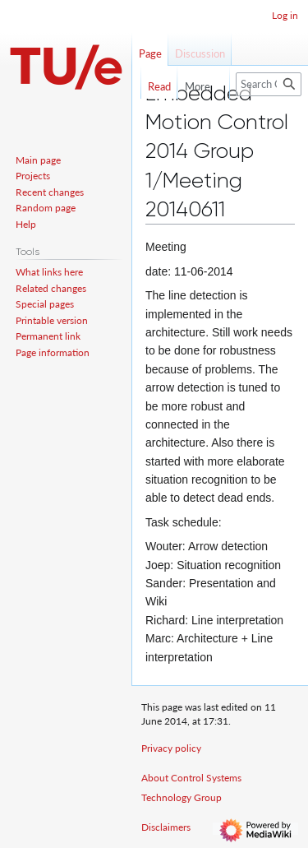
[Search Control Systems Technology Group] (268, 84)
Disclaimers (166, 827)
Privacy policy (171, 748)
